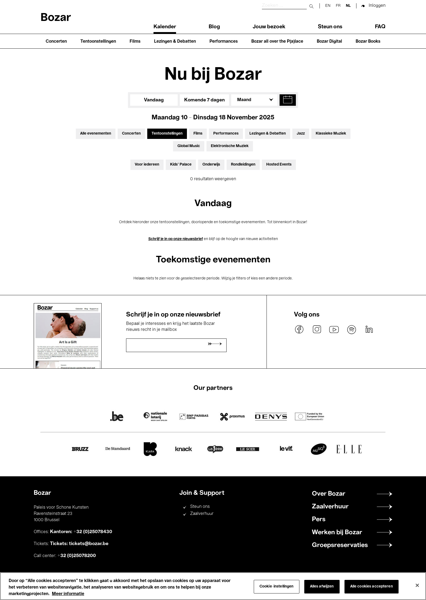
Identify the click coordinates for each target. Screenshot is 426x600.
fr (338, 6)
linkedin (369, 329)
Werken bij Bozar (337, 533)
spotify (351, 329)
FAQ (380, 26)
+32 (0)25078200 (76, 556)
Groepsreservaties (340, 545)
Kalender (165, 26)
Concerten (56, 41)
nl (348, 6)
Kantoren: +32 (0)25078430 (81, 532)
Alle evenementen (95, 133)
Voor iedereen (147, 164)
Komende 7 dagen (204, 100)
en (327, 6)
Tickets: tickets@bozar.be (79, 544)
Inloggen (377, 6)
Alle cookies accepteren (371, 586)
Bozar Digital (329, 41)
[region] (213, 586)
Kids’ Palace (181, 164)
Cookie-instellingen (276, 586)
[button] (288, 100)
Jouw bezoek (269, 26)
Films (135, 41)
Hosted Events (279, 164)
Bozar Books (368, 41)
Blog (214, 26)
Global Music (188, 146)
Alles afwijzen (322, 586)
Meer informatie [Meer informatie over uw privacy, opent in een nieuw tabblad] (68, 594)
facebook (299, 329)
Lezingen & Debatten (175, 41)
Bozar (55, 18)
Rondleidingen (243, 164)
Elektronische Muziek (230, 146)
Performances (223, 41)
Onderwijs (211, 164)
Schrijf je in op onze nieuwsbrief (175, 239)
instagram (316, 329)
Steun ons (330, 26)
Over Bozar (328, 494)
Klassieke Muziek (331, 133)
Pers (318, 520)
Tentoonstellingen (98, 41)
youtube (334, 329)
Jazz (301, 133)
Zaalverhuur (202, 514)
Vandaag (154, 100)
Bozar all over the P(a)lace (277, 41)
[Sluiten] (417, 585)
